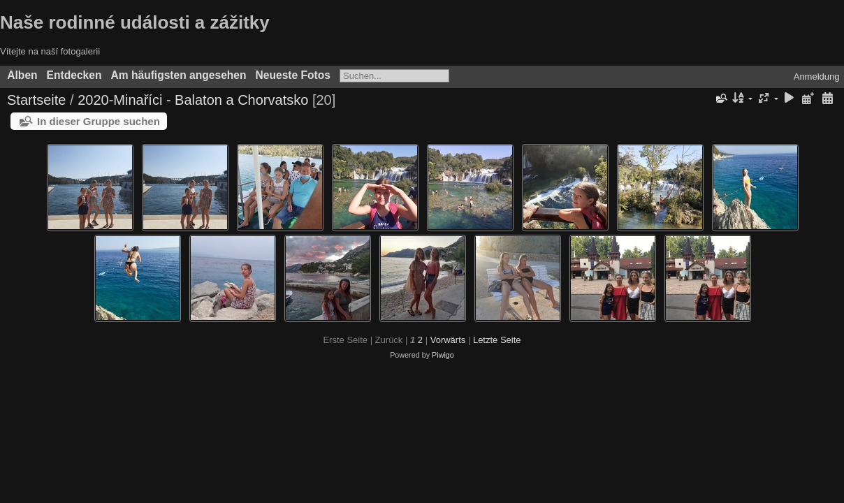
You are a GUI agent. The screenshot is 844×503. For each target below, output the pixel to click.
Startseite (36, 100)
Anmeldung (817, 76)
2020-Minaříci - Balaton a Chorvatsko (193, 100)
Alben (22, 75)
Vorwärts (448, 340)
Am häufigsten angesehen (178, 75)
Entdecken (74, 75)
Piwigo (443, 355)
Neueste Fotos (293, 75)
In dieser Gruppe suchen (98, 121)
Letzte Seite (497, 340)
